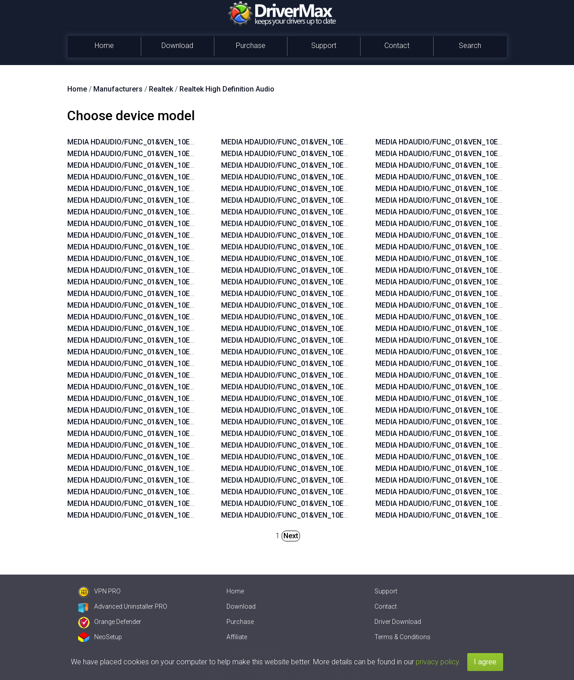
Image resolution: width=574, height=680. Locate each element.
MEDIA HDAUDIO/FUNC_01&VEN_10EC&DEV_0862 (150, 328)
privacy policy (437, 662)
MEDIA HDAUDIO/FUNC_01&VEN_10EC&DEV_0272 (150, 247)
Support (323, 45)
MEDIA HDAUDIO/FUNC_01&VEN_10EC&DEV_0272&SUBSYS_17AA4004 (339, 305)
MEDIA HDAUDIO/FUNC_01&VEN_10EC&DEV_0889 (150, 270)
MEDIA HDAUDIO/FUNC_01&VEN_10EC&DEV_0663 (150, 258)
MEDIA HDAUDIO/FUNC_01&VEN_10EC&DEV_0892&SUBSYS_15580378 (338, 177)
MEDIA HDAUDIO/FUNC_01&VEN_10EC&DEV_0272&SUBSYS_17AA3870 (339, 398)
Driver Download (397, 622)
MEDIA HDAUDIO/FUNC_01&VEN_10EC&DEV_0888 (150, 282)
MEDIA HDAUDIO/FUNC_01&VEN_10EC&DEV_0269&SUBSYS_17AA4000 (339, 375)
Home (104, 45)
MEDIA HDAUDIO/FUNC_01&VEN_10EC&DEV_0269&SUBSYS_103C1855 (339, 422)
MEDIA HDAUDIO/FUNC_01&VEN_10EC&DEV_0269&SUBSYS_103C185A (339, 457)
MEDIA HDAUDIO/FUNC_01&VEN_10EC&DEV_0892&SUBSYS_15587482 (184, 480)
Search (470, 45)
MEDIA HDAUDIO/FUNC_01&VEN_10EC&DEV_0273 (150, 235)
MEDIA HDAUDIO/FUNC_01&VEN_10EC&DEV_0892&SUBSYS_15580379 (184, 515)
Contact (396, 45)
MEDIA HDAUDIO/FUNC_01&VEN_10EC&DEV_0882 (150, 317)
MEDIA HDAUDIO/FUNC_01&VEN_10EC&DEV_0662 (150, 340)
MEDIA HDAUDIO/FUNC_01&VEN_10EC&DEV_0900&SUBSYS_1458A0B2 (185, 492)
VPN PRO (99, 591)
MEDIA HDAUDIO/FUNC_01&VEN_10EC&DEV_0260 (150, 398)
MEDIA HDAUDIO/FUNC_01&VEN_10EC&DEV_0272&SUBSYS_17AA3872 (339, 387)
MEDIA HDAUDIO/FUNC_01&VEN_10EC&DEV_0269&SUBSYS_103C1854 (339, 433)
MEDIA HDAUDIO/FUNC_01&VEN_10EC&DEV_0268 (150, 363)
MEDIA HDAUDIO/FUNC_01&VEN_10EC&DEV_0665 (150, 212)
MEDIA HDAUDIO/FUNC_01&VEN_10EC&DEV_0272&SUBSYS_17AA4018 (339, 352)
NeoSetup (100, 637)
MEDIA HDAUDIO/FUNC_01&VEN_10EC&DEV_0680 (150, 153)
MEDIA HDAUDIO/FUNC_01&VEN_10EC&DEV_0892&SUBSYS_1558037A (184, 503)
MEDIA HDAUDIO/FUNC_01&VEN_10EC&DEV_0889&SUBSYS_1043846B (184, 433)
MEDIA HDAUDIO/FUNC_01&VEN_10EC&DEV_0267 (150, 375)
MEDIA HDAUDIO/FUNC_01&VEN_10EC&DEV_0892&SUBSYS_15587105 (338, 223)
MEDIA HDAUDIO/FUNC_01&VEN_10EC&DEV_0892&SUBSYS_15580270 (338, 142)
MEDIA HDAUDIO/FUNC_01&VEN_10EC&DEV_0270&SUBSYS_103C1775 (339, 515)
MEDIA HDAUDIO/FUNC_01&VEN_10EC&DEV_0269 (150, 142)
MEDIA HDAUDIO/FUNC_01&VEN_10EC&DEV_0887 (150, 223)
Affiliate (236, 637)
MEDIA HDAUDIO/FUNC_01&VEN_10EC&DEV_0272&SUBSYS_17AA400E (339, 247)
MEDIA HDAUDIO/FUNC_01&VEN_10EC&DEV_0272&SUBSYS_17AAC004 (339, 363)
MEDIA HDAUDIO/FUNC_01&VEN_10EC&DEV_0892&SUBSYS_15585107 (338, 200)
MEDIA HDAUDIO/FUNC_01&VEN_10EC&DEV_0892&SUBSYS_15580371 (184, 410)
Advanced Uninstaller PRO (122, 606)
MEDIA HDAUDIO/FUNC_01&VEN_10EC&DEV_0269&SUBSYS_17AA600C (339, 270)
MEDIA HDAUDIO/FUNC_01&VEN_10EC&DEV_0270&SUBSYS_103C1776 (339, 503)
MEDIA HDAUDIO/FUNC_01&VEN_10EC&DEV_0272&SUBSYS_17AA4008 (339, 317)
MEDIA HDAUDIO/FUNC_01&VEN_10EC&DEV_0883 (150, 305)
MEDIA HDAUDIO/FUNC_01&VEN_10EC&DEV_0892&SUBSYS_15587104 (338, 235)
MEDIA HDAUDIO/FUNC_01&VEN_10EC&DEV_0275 (150, 188)
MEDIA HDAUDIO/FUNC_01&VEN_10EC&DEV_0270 (150, 177)
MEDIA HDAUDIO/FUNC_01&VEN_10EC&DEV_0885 (150, 293)
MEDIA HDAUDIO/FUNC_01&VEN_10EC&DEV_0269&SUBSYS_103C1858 (339, 492)
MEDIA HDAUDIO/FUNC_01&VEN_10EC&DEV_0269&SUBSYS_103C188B (339, 410)
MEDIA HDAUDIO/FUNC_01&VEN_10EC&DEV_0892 (150, 165)
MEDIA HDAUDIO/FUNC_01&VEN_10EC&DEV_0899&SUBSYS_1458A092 (338, 165)
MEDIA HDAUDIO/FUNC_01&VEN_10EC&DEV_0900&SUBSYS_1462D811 (339, 153)
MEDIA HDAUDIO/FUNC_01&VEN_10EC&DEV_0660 (150, 352)
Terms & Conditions (402, 637)
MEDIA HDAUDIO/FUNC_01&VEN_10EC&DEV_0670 (150, 200)
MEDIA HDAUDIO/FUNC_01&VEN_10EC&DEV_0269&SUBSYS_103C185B (339, 445)
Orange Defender (109, 622)
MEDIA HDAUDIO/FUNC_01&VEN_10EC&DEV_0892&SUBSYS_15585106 (338, 212)
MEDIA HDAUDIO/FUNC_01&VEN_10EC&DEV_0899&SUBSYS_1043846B (184, 422)
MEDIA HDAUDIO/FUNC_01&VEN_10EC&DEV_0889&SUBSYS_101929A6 (184, 445)
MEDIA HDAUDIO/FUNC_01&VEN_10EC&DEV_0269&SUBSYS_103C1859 (339, 480)
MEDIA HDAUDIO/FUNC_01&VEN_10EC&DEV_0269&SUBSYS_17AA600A (339, 282)
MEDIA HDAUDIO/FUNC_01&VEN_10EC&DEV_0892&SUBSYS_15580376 (338, 188)
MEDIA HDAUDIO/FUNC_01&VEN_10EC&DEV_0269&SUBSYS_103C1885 (339, 468)
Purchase (250, 45)
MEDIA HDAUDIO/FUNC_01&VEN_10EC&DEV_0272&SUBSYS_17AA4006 (339, 328)
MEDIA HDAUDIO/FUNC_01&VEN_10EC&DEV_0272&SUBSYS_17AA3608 (339, 258)
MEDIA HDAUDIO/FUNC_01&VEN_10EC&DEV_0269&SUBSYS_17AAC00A (339, 293)
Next (290, 536)
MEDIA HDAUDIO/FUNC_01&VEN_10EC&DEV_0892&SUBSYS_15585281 (184, 468)
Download (177, 45)
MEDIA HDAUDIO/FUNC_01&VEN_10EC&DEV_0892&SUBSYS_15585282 (184, 457)
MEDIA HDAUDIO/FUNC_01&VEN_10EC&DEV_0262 (150, 387)
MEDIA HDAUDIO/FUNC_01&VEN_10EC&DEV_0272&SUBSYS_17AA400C (339, 340)
